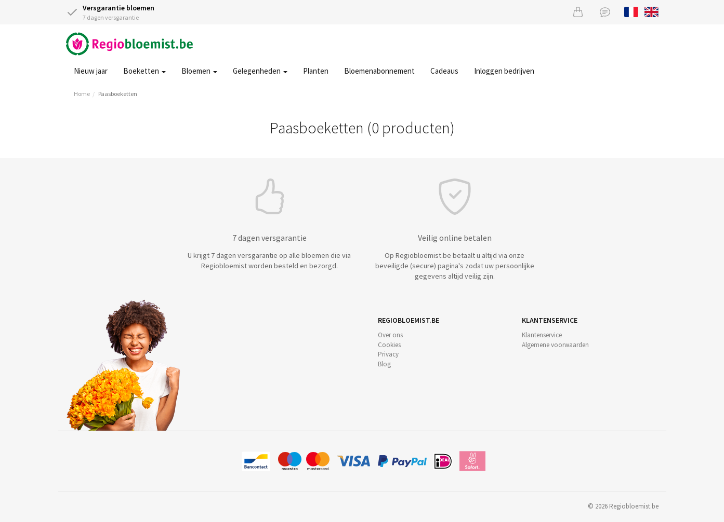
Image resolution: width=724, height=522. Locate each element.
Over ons (390, 335)
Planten (315, 71)
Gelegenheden (260, 71)
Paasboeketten (117, 94)
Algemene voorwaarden (555, 344)
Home (82, 94)
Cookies (389, 344)
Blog (384, 364)
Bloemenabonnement (379, 71)
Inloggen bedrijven (504, 71)
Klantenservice (542, 335)
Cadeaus (444, 71)
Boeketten (144, 71)
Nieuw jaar (91, 71)
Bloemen (199, 71)
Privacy (388, 354)
